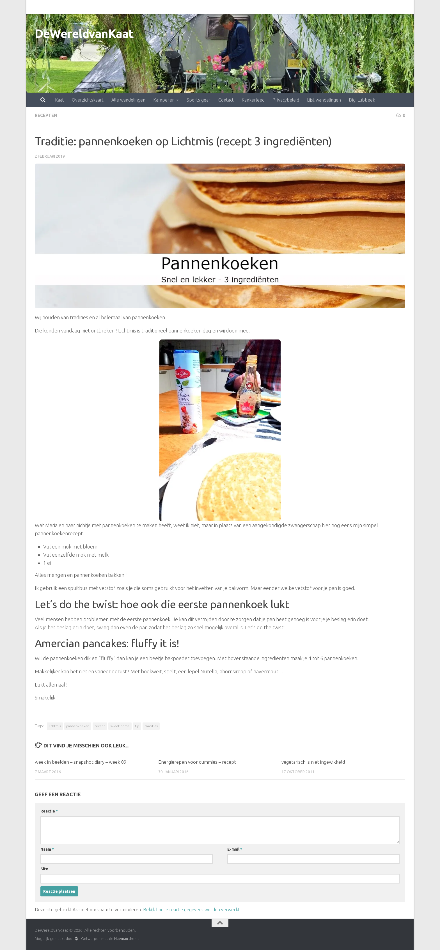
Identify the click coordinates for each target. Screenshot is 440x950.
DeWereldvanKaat (84, 33)
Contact (201, 7)
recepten (46, 115)
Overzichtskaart (63, 7)
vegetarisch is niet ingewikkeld (313, 761)
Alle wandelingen (104, 7)
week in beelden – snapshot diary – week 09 (81, 761)
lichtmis (55, 726)
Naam (47, 849)
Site (44, 868)
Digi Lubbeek (337, 7)
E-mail (234, 849)
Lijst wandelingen (299, 7)
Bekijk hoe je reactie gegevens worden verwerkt (191, 909)
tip (137, 726)
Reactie (49, 811)
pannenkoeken (77, 726)
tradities (151, 726)
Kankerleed (228, 7)
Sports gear (174, 7)
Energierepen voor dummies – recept (197, 761)
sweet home (120, 726)
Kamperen (139, 7)
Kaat (34, 7)
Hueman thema (126, 938)
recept (100, 726)
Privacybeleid (261, 7)
